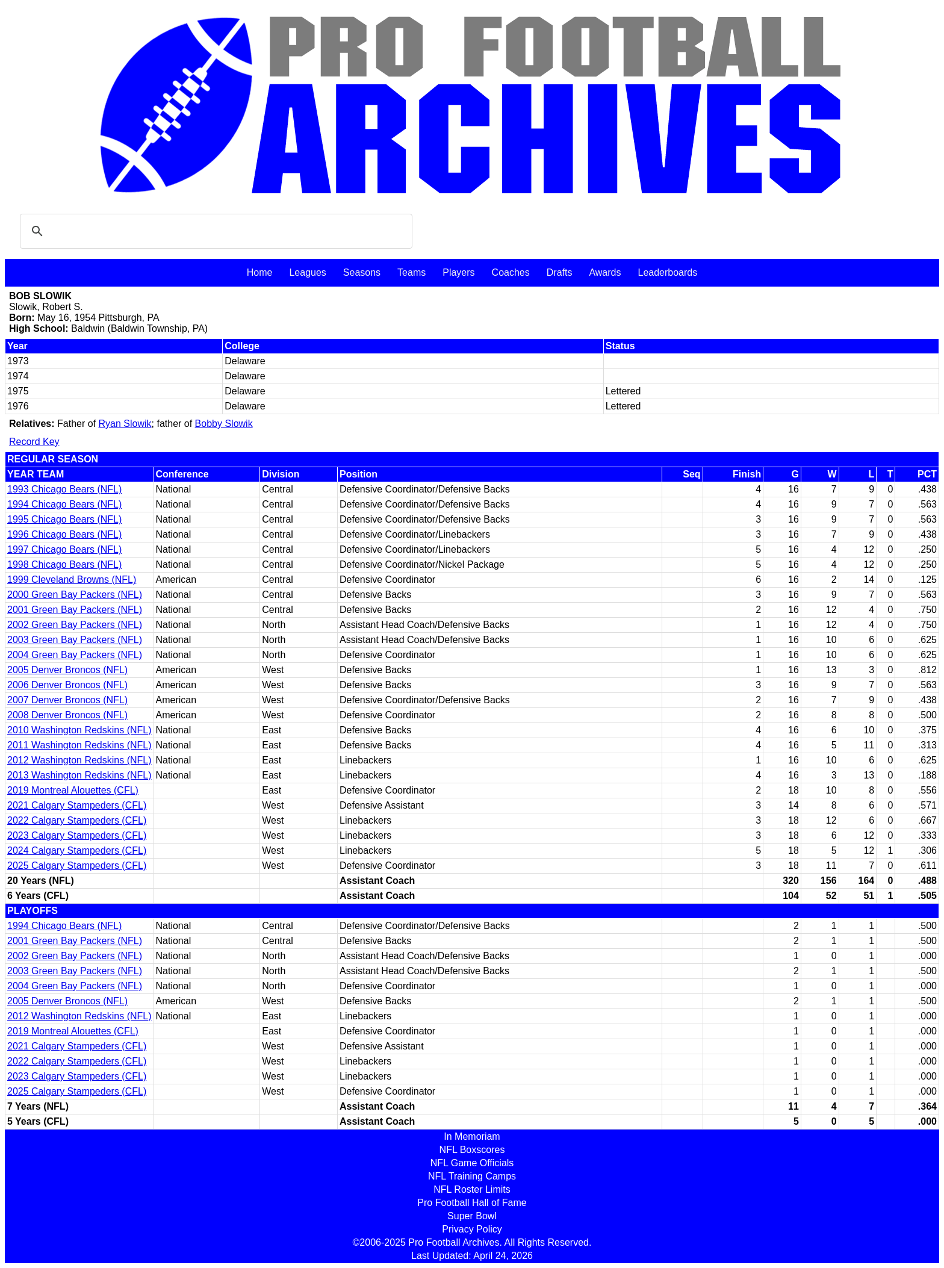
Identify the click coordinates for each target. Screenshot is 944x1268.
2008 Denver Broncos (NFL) (67, 715)
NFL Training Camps (472, 1176)
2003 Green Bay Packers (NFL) (74, 640)
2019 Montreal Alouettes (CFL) (72, 790)
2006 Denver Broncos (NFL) (67, 685)
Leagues (307, 272)
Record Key (34, 442)
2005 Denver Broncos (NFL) (67, 670)
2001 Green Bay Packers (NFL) (74, 609)
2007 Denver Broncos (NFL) (67, 700)
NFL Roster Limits (471, 1189)
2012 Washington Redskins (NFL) (79, 760)
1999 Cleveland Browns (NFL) (71, 579)
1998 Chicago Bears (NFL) (64, 564)
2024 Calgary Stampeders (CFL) (76, 850)
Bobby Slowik (224, 423)
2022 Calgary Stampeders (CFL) (76, 820)
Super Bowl (472, 1216)
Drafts (560, 272)
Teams (411, 272)
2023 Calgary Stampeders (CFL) (76, 835)
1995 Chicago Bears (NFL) (64, 519)
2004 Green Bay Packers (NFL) (74, 655)
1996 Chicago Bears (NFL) (64, 534)
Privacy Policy (472, 1229)
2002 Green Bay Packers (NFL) (74, 625)
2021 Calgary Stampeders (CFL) (76, 805)
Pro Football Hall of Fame (471, 1203)
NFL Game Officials (472, 1163)
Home (260, 272)
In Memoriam (472, 1136)
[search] (214, 231)
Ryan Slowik (125, 423)
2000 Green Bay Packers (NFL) (74, 594)
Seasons (361, 272)
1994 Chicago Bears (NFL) (64, 504)
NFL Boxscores (472, 1150)
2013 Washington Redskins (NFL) (79, 775)
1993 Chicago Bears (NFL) (64, 489)
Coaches (511, 272)
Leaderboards (667, 272)
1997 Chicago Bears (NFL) (64, 549)
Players (458, 272)
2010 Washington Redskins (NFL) (79, 730)
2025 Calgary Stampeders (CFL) (76, 865)
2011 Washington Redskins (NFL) (79, 745)
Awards (605, 272)
